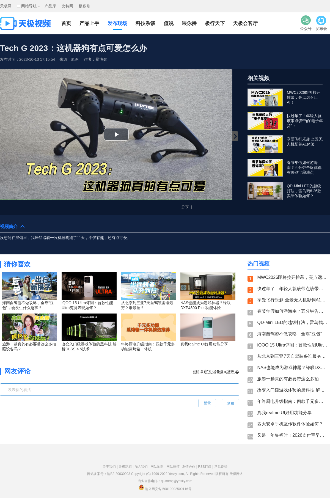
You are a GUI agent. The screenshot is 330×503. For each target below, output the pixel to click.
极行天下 (215, 23)
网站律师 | (174, 467)
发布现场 (117, 23)
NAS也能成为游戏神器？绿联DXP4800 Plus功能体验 (292, 367)
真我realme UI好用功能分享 (284, 412)
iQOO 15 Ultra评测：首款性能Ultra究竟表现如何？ (292, 345)
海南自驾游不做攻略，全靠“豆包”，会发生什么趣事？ (292, 333)
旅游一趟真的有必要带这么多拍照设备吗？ (292, 378)
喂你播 (189, 23)
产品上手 (89, 23)
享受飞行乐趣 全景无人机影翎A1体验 (292, 300)
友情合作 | (190, 467)
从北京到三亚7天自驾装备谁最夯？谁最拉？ (292, 356)
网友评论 (17, 371)
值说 (169, 23)
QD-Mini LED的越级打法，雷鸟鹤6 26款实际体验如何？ (292, 322)
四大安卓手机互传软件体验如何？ (290, 424)
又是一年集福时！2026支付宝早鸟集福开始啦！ (292, 435)
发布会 (321, 23)
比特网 (67, 6)
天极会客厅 (245, 23)
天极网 (6, 6)
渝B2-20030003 (118, 474)
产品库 (50, 6)
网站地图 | (158, 467)
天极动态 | (126, 467)
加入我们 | (142, 467)
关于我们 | (111, 467)
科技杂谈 (145, 23)
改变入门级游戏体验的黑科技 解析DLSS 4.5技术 (292, 390)
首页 (66, 23)
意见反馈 (220, 467)
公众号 (306, 23)
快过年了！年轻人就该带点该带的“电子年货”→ (292, 288)
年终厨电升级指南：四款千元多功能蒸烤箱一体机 (292, 401)
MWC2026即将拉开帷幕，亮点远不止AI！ (292, 277)
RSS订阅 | (206, 467)
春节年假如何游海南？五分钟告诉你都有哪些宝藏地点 (292, 311)
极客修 (84, 6)
